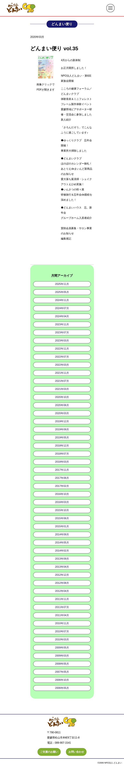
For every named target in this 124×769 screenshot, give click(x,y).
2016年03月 (62, 502)
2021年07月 (62, 381)
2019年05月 (62, 437)
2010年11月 (62, 623)
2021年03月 (62, 389)
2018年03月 (62, 461)
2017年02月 (62, 486)
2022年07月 (62, 356)
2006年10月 (62, 680)
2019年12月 (62, 421)
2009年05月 (62, 647)
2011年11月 (62, 599)
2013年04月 (62, 566)
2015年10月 (62, 510)
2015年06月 (62, 518)
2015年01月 (62, 526)
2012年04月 (62, 591)
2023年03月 (62, 340)
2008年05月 (62, 663)
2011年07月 (62, 607)
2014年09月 (62, 534)
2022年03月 (62, 364)
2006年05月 (62, 688)
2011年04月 (62, 615)
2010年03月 (62, 639)
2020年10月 (62, 397)
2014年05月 (62, 542)
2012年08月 (62, 583)
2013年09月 (62, 558)
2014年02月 (62, 550)
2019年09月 (62, 429)
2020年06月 (62, 405)
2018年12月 (62, 445)
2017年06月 (62, 478)
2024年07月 (62, 308)
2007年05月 (62, 671)
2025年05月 (62, 292)
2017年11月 (62, 469)
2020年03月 (62, 413)
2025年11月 (62, 284)
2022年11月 (62, 348)
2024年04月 (62, 316)
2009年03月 (62, 655)
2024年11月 (62, 300)
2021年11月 (62, 372)
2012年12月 (62, 574)
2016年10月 (62, 494)
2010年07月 (62, 631)
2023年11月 (62, 324)
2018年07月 (62, 453)
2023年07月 (62, 332)
